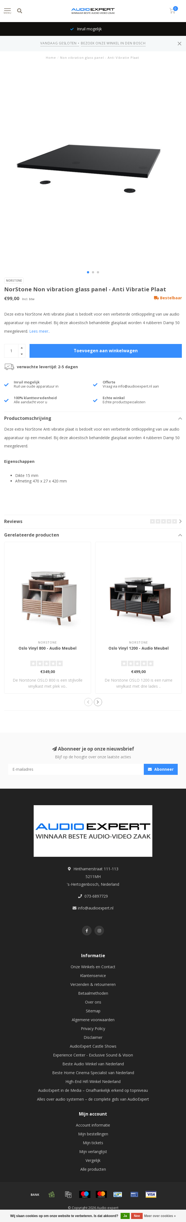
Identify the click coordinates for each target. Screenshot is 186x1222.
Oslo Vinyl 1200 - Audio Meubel (138, 648)
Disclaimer (93, 1037)
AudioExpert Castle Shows (93, 1046)
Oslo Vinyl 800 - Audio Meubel (47, 648)
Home (51, 57)
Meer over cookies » (160, 1216)
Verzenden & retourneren (93, 984)
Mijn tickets (93, 1142)
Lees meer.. (39, 331)
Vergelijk (93, 1160)
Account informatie (93, 1125)
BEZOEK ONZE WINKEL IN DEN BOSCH (113, 43)
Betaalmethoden (93, 993)
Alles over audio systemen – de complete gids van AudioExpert (93, 1099)
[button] (88, 272)
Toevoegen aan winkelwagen (106, 351)
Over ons (93, 1002)
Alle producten (93, 1169)
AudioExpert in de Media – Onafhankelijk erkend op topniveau (93, 1090)
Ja (125, 1216)
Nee (137, 1216)
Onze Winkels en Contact (93, 966)
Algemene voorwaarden (93, 1019)
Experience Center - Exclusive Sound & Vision (93, 1055)
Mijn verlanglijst (93, 1151)
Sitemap (93, 1010)
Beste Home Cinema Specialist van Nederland (93, 1072)
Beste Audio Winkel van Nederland (93, 1063)
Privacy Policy (93, 1028)
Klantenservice (93, 975)
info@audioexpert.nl (95, 908)
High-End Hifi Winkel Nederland (93, 1081)
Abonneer (161, 769)
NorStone (14, 280)
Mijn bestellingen (93, 1133)
